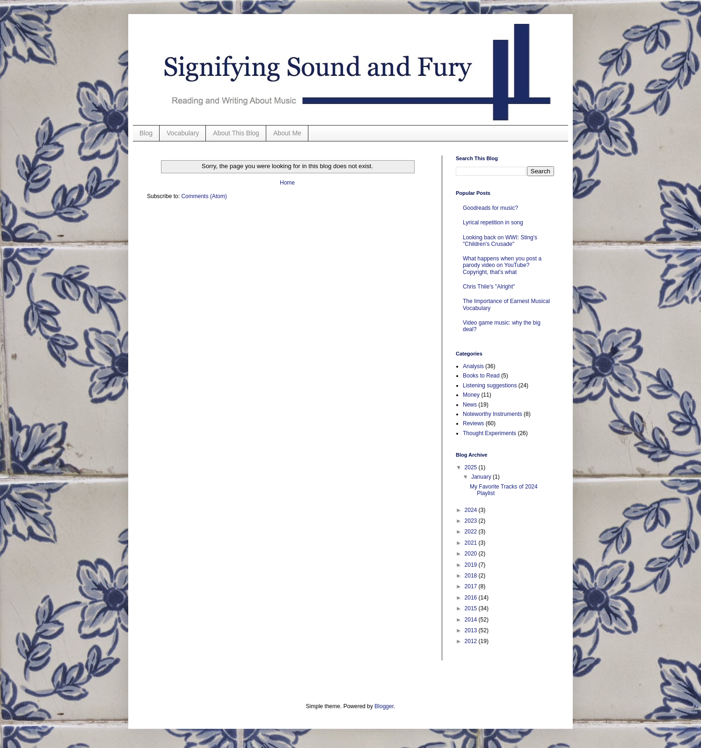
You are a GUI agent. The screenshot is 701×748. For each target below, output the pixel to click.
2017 (472, 586)
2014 (472, 619)
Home (287, 182)
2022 (472, 531)
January (482, 477)
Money (471, 395)
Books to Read (481, 375)
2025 (472, 467)
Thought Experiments (489, 433)
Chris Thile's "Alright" (489, 286)
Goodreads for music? (490, 208)
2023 (472, 521)
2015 (472, 608)
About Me (287, 133)
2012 (472, 641)
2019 (472, 565)
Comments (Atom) (203, 196)
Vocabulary (183, 133)
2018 (472, 575)
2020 (472, 553)
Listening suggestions (490, 385)
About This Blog (236, 133)
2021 (472, 543)
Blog (146, 133)
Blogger (384, 706)
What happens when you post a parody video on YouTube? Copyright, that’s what (502, 265)
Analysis (473, 366)
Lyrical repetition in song (493, 222)
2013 (472, 630)
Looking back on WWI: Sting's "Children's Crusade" (500, 240)
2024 (472, 510)
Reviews (473, 423)
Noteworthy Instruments (492, 414)
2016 (472, 597)
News (470, 404)
